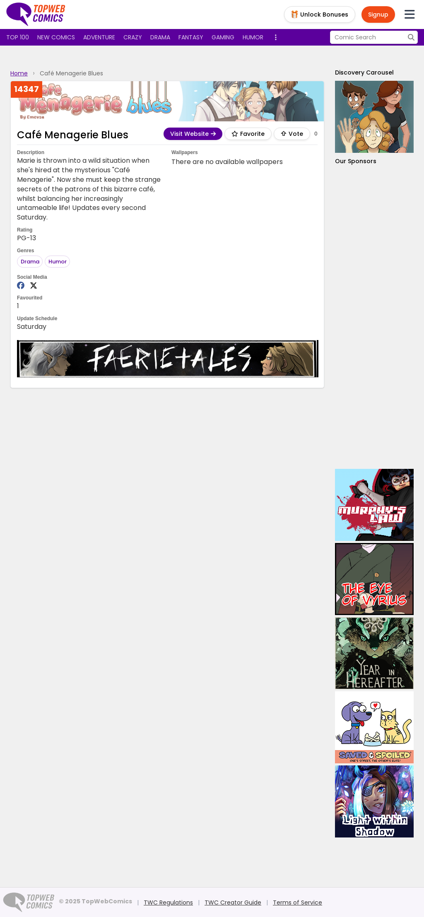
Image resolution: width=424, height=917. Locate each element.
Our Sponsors (355, 161)
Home (19, 73)
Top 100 (17, 37)
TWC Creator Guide (233, 902)
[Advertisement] (374, 317)
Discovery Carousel (364, 72)
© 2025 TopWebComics (95, 901)
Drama (160, 37)
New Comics (56, 37)
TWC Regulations (168, 902)
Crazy (132, 37)
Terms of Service (297, 902)
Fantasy (190, 37)
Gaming (223, 37)
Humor (253, 37)
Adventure (99, 37)
